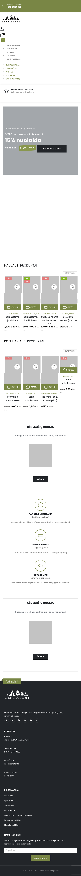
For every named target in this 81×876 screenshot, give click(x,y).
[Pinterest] (19, 720)
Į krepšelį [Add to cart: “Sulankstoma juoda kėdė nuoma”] (13, 307)
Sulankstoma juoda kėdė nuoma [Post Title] (13, 320)
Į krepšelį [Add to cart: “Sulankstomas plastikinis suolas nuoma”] (31, 307)
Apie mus (10, 52)
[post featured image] (69, 364)
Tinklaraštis (12, 49)
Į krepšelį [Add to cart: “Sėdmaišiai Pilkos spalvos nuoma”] (13, 387)
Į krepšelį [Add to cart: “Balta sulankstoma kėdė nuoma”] (31, 387)
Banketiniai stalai (29, 314)
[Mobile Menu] (3, 40)
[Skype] (31, 720)
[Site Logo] (11, 19)
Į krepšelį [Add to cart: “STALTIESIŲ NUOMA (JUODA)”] (68, 307)
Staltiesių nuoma (49, 314)
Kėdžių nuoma (13, 314)
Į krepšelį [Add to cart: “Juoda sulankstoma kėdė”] (68, 370)
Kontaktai (11, 56)
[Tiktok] (37, 720)
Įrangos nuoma (13, 45)
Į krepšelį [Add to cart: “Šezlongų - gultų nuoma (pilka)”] (50, 387)
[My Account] (2, 29)
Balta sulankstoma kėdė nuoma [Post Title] (31, 400)
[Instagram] (25, 720)
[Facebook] (6, 720)
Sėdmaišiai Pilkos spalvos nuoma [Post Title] (13, 400)
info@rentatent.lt (11, 764)
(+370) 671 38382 (12, 752)
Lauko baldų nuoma (48, 394)
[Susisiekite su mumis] (12, 5)
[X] (12, 720)
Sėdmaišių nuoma (12, 394)
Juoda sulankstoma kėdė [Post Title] (68, 383)
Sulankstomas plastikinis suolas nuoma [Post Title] (31, 320)
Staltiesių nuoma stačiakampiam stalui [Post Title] (50, 320)
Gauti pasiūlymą (13, 59)
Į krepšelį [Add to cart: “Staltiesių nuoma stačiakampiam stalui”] (50, 307)
